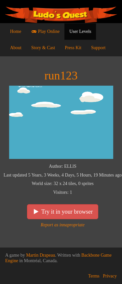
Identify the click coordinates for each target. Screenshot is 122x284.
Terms (94, 276)
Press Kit (73, 47)
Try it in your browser (63, 211)
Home (15, 31)
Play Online (45, 31)
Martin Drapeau (40, 255)
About (15, 47)
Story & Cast (43, 47)
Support (98, 47)
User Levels (80, 31)
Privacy (110, 276)
